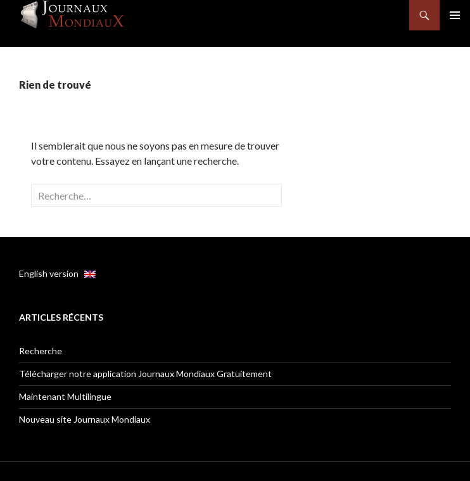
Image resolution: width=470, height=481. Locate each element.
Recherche (40, 350)
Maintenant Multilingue (65, 396)
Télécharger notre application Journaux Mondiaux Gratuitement (145, 373)
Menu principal (455, 15)
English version (57, 273)
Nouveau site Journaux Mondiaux (84, 419)
